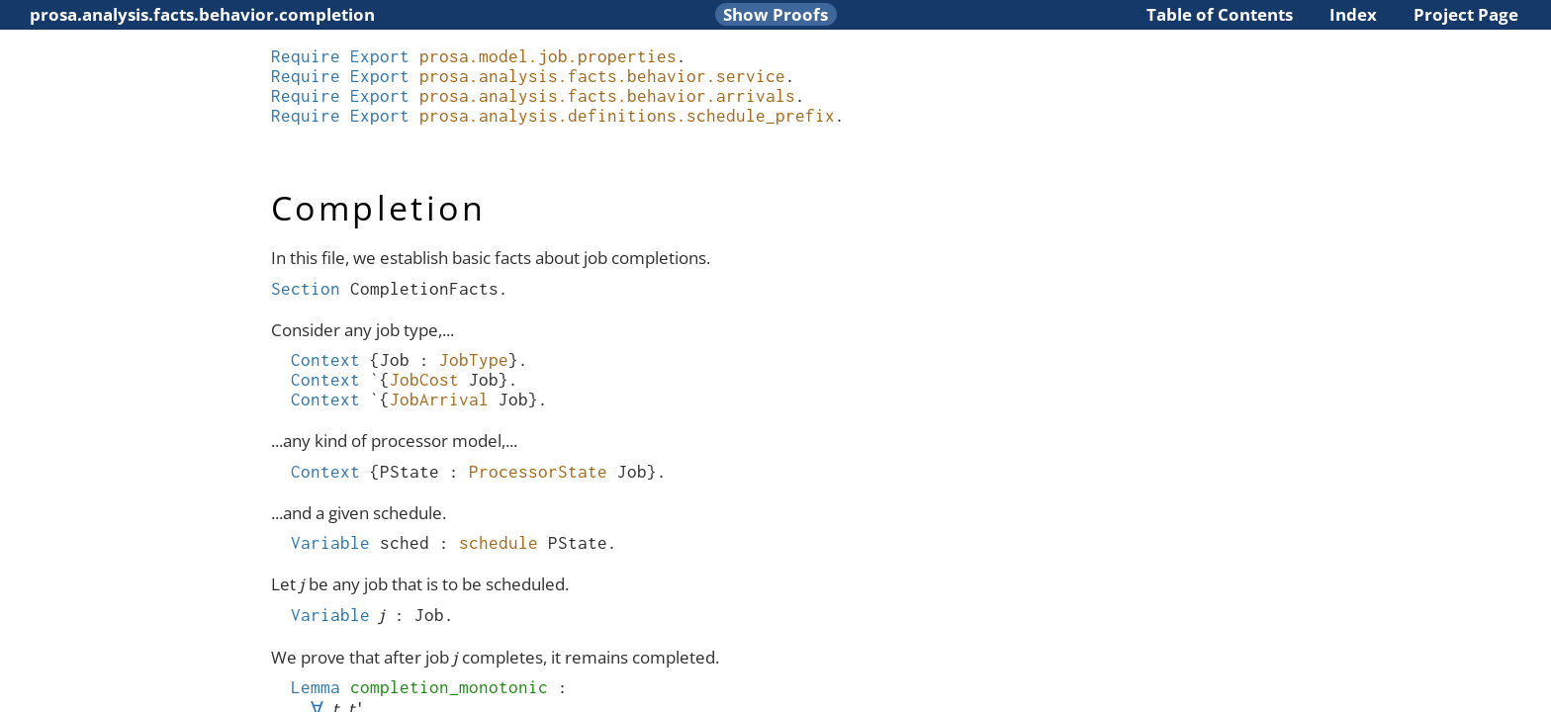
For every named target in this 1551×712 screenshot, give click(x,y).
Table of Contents (1219, 14)
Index (1353, 14)
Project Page (1466, 14)
